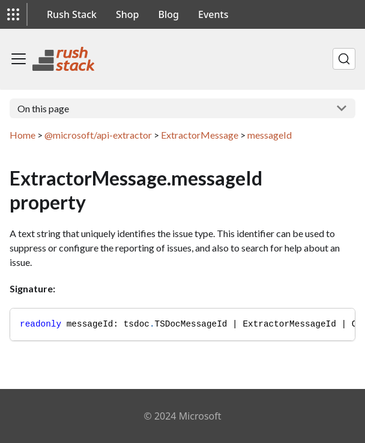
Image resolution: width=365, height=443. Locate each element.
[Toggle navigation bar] (19, 59)
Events (213, 14)
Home (22, 134)
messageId (269, 134)
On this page (43, 108)
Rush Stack (72, 14)
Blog (168, 14)
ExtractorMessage (199, 134)
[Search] (344, 59)
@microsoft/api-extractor (98, 134)
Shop (127, 14)
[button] (13, 14)
